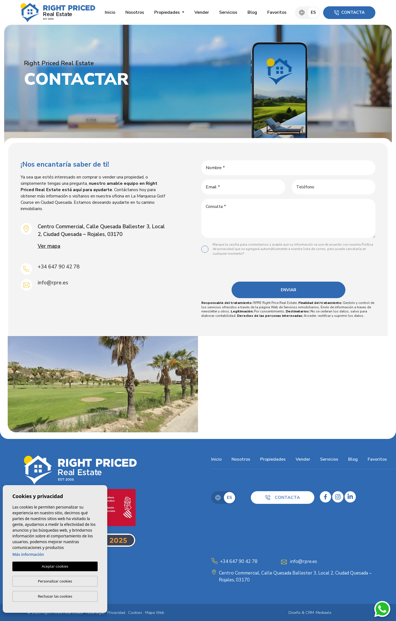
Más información (28, 554)
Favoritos (277, 12)
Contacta (349, 12)
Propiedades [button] (167, 12)
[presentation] (287, 269)
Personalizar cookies (55, 581)
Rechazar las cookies (55, 596)
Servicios (228, 12)
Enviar (288, 290)
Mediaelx (323, 612)
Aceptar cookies (55, 566)
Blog (252, 12)
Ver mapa (49, 246)
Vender (201, 12)
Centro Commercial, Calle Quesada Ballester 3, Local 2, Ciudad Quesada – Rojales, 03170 (295, 576)
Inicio (110, 12)
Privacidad (116, 612)
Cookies (135, 612)
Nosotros (134, 12)
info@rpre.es (53, 282)
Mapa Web (154, 612)
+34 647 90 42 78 (58, 266)
